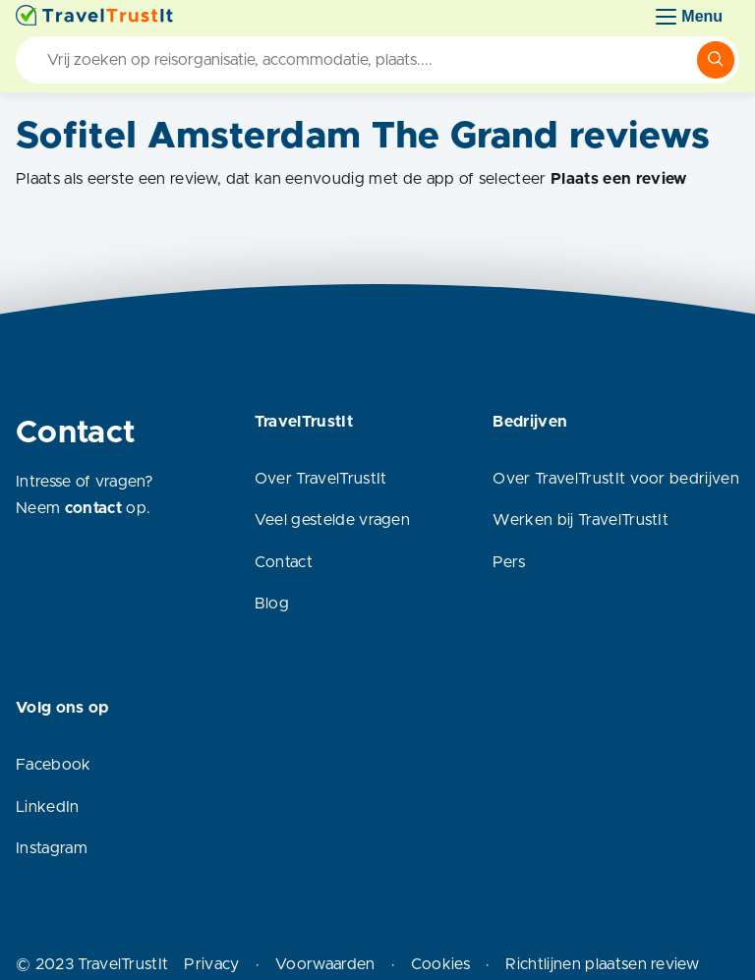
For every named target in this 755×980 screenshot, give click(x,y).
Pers (509, 562)
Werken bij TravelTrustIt (580, 520)
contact (93, 508)
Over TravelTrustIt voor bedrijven (616, 479)
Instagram (51, 848)
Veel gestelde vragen (332, 520)
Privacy (211, 964)
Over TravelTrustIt (321, 479)
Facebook (53, 765)
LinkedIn (48, 807)
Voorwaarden (325, 964)
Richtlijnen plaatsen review (602, 964)
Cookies (440, 964)
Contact (284, 562)
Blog (272, 603)
